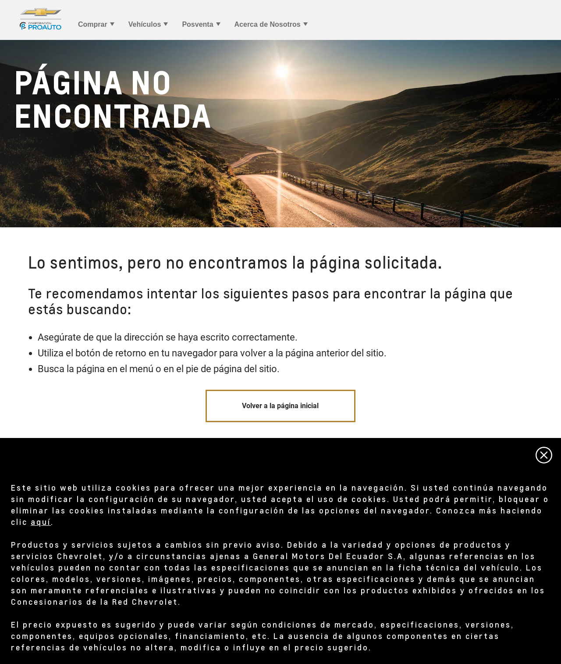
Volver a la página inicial (280, 406)
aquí (41, 522)
